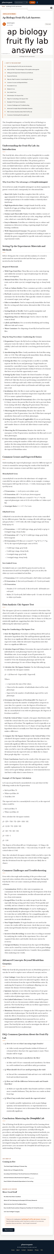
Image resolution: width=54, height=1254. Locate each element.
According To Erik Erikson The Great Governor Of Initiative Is (21, 1174)
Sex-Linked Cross (11, 92)
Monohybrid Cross (12, 85)
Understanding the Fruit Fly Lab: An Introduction (19, 66)
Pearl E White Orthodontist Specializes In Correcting (18, 1181)
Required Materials (12, 76)
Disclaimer (30, 1250)
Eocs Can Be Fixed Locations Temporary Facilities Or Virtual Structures (23, 1208)
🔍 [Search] (27, 2)
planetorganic (7, 2)
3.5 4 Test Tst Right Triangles (12, 1211)
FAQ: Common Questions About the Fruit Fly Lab (19, 111)
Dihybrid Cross (11, 89)
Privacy (37, 1250)
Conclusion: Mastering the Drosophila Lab (18, 115)
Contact (23, 1250)
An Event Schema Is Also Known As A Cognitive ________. (19, 1177)
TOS (41, 1250)
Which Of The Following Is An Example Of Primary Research (20, 1200)
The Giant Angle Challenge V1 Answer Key (15, 1166)
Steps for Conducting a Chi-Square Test (17, 98)
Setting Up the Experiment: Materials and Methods (20, 72)
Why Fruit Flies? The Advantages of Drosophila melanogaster (23, 69)
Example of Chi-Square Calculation (16, 102)
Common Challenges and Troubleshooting (18, 105)
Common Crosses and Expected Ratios (17, 82)
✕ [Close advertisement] (51, 8)
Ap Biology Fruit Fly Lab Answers (31, 1219)
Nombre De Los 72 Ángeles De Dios (13, 1170)
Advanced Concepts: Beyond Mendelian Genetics (19, 108)
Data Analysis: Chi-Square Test (15, 95)
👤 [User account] (37, 2)
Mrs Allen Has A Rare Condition (12, 1196)
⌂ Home (32, 2)
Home (12, 1250)
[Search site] (21, 2)
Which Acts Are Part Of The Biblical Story (15, 1204)
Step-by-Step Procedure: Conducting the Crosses (20, 79)
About (17, 1250)
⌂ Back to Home (8, 1230)
